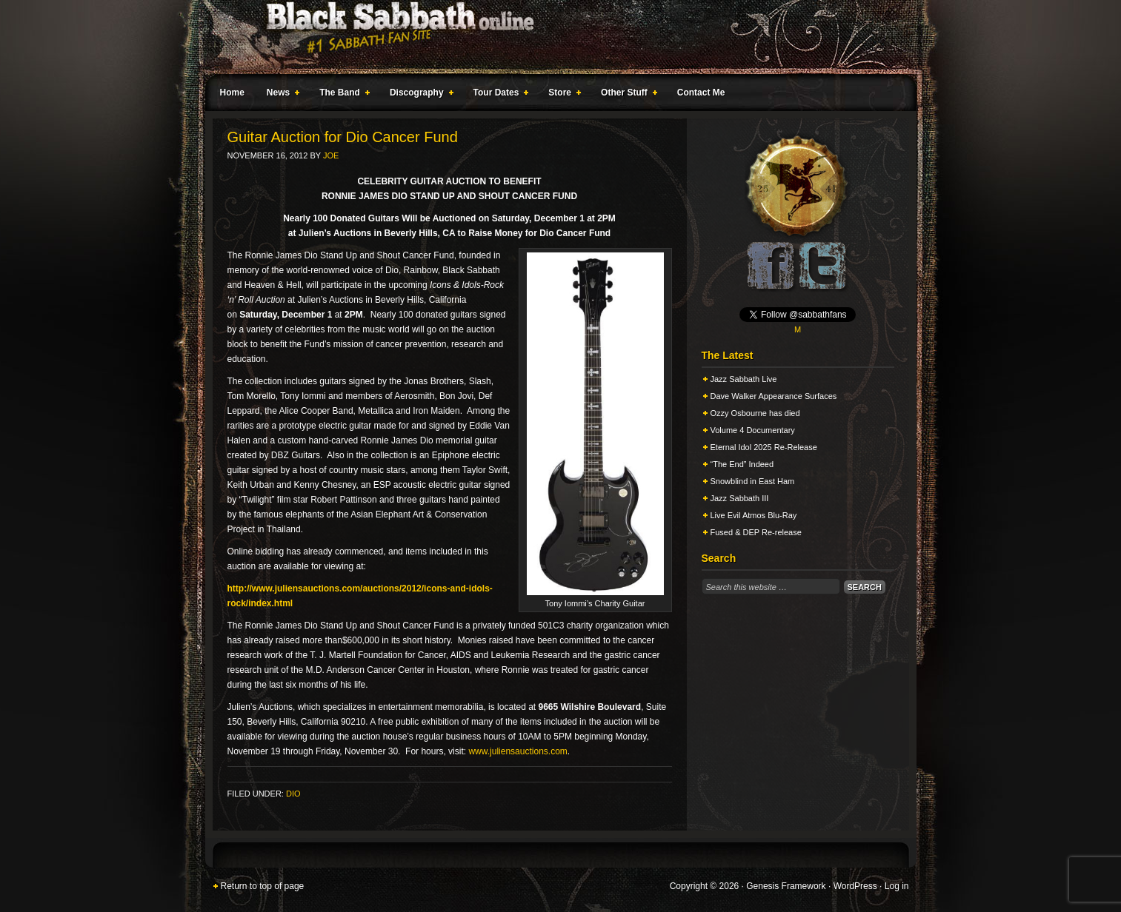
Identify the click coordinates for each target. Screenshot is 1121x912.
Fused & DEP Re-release (756, 532)
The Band (341, 94)
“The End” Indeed (742, 464)
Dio (293, 793)
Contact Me (701, 92)
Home (232, 92)
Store (561, 94)
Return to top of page (263, 886)
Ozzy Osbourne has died (755, 413)
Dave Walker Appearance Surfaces (774, 396)
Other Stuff (626, 94)
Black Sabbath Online (553, 37)
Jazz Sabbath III (740, 498)
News (280, 94)
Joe (331, 155)
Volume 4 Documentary (753, 430)
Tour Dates (498, 94)
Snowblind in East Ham (753, 481)
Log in (897, 886)
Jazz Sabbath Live (744, 379)
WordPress (855, 886)
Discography (418, 94)
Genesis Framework (785, 886)
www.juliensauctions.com (517, 751)
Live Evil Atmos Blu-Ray (754, 515)
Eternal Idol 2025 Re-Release (764, 447)
